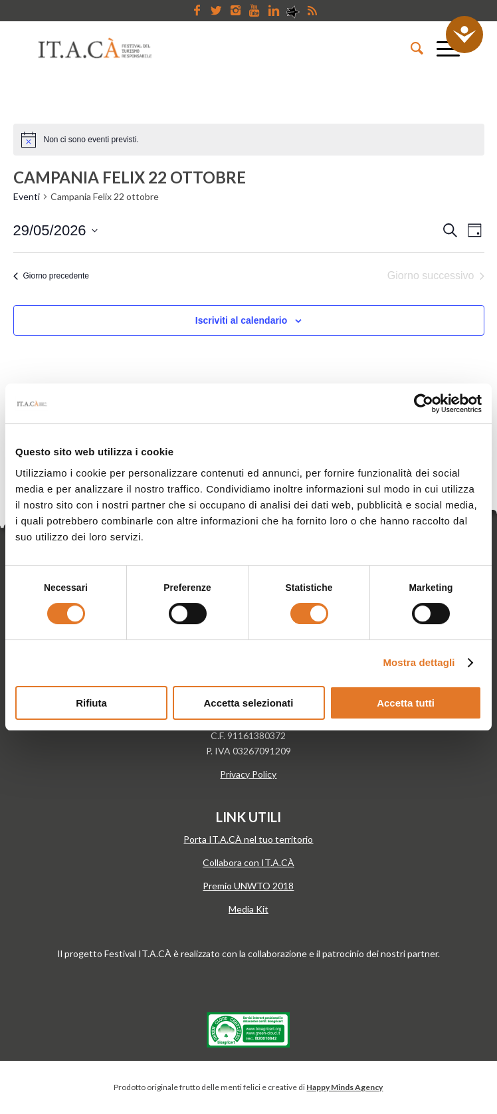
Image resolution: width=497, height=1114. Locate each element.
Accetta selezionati (248, 703)
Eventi (26, 196)
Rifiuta (91, 703)
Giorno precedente (51, 275)
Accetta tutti (406, 703)
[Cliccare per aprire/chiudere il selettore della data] (55, 230)
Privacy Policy (248, 774)
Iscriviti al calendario (241, 320)
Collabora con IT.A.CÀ (248, 862)
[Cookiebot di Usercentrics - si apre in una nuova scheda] (423, 403)
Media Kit (248, 909)
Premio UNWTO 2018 (248, 885)
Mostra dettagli (418, 662)
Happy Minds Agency (344, 1087)
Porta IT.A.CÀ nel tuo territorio (248, 839)
